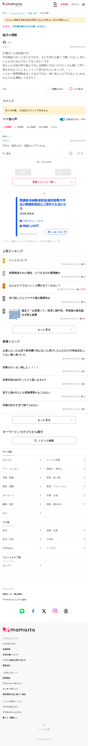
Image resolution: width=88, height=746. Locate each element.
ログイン (75, 4)
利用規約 (6, 678)
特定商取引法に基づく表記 (14, 694)
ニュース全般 (53, 460)
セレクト (7, 565)
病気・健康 (8, 486)
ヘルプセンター (9, 644)
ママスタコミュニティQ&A (14, 600)
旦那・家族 (8, 477)
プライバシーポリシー (12, 683)
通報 (4, 89)
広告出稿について (10, 655)
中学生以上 (8, 548)
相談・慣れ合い (54, 504)
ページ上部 (44, 729)
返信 (8, 153)
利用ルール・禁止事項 (12, 594)
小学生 (50, 539)
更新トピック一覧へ (44, 182)
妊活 (5, 530)
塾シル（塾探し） (10, 718)
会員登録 (64, 4)
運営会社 (6, 665)
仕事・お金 (52, 495)
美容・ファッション (57, 486)
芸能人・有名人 (54, 468)
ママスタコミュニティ (12, 712)
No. (5, 136)
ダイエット (8, 495)
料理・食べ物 (53, 477)
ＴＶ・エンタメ (10, 468)
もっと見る (44, 329)
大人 (5, 513)
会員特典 (6, 649)
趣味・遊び (8, 504)
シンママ (51, 548)
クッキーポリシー (10, 689)
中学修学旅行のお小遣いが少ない (29, 26)
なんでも (7, 460)
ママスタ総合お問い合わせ (14, 660)
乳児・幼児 (8, 539)
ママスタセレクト (10, 707)
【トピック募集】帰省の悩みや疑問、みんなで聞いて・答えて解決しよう (37, 20)
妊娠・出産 (52, 530)
